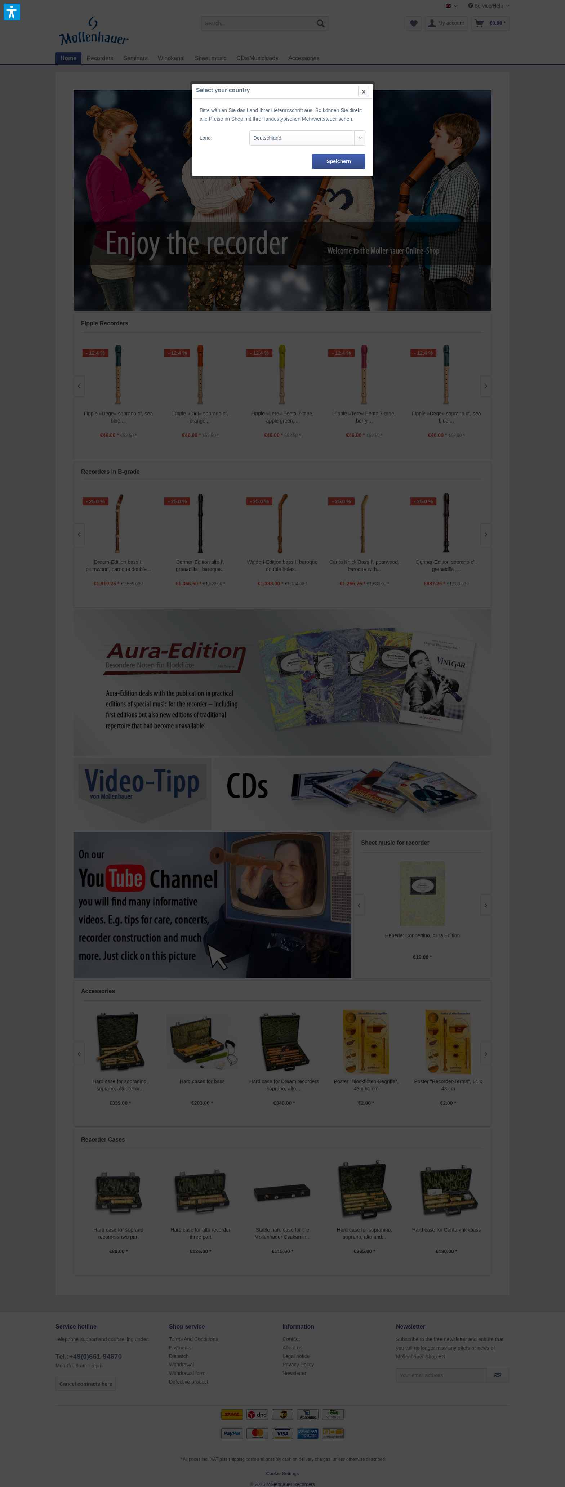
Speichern (338, 161)
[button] (12, 12)
